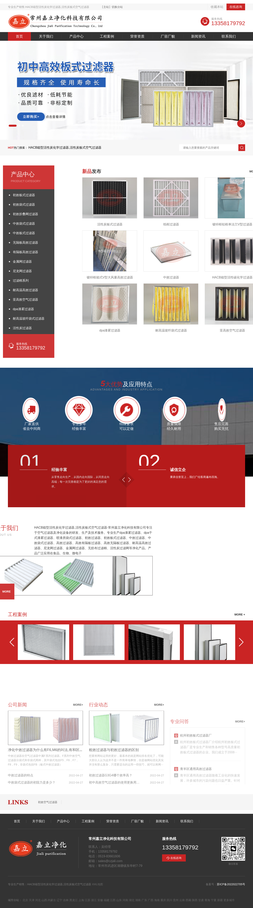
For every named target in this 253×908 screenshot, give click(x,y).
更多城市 (229, 900)
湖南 (138, 900)
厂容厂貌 (168, 36)
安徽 (100, 900)
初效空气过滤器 (47, 802)
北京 (25, 900)
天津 (31, 900)
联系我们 (229, 36)
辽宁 (59, 900)
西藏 (188, 900)
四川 (169, 900)
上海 (81, 900)
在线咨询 (235, 7)
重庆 (163, 900)
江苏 (87, 900)
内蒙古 (52, 900)
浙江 (94, 900)
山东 (119, 900)
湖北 (131, 900)
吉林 (66, 900)
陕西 (194, 900)
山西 (44, 900)
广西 (150, 900)
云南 (182, 900)
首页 (19, 36)
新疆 (220, 900)
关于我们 (46, 36)
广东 (144, 900)
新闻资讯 (198, 36)
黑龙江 (73, 900)
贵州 (175, 900)
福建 (106, 900)
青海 (207, 900)
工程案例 (107, 36)
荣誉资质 (137, 36)
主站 (106, 7)
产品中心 (76, 36)
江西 (112, 900)
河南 (125, 900)
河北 (38, 900)
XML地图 (97, 884)
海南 (157, 900)
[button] (13, 126)
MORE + (239, 614)
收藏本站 (217, 7)
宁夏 (213, 900)
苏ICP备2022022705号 (231, 884)
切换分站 (117, 7)
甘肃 (201, 900)
